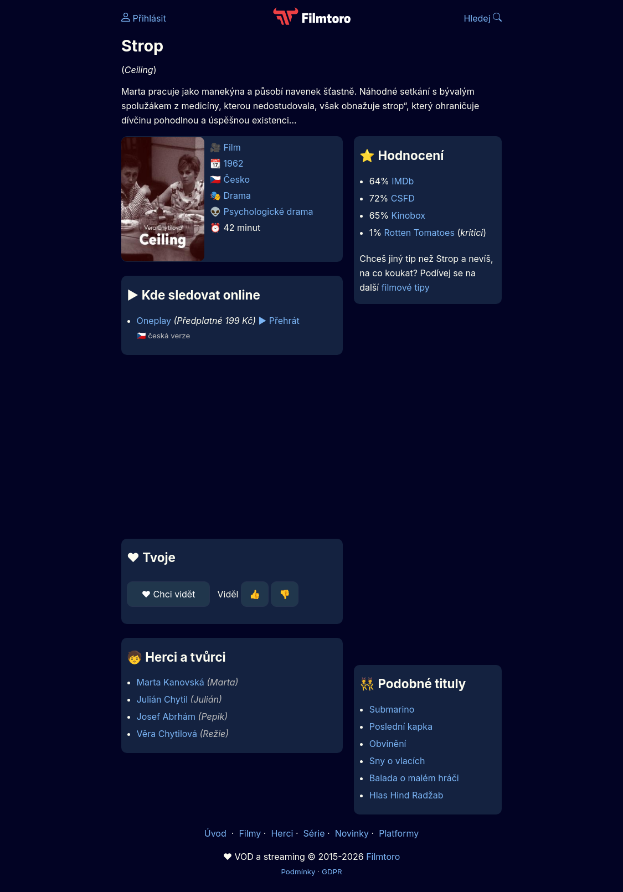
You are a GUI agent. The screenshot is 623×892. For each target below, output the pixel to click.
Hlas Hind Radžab (406, 795)
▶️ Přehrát (279, 320)
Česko (237, 179)
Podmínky (298, 871)
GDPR (332, 871)
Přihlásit (143, 18)
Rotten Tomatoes (419, 232)
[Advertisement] (229, 446)
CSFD (403, 198)
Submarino (392, 709)
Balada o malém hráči (414, 777)
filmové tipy (406, 287)
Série (314, 833)
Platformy (399, 833)
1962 (234, 163)
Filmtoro (383, 856)
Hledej (483, 18)
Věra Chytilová (167, 733)
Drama (237, 195)
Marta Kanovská (170, 682)
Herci (282, 833)
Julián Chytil (162, 699)
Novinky (352, 833)
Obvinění (387, 743)
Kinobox (408, 215)
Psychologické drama (268, 211)
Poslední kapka (401, 726)
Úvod (216, 833)
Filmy (250, 833)
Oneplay (154, 320)
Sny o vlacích (397, 760)
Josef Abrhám (166, 716)
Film (232, 147)
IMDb (403, 181)
